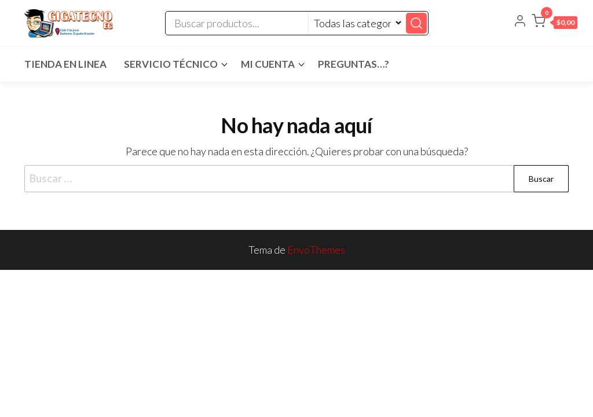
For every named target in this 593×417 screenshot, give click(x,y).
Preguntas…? (353, 64)
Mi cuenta (268, 64)
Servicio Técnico (171, 64)
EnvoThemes (316, 249)
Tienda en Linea (65, 64)
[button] (554, 23)
